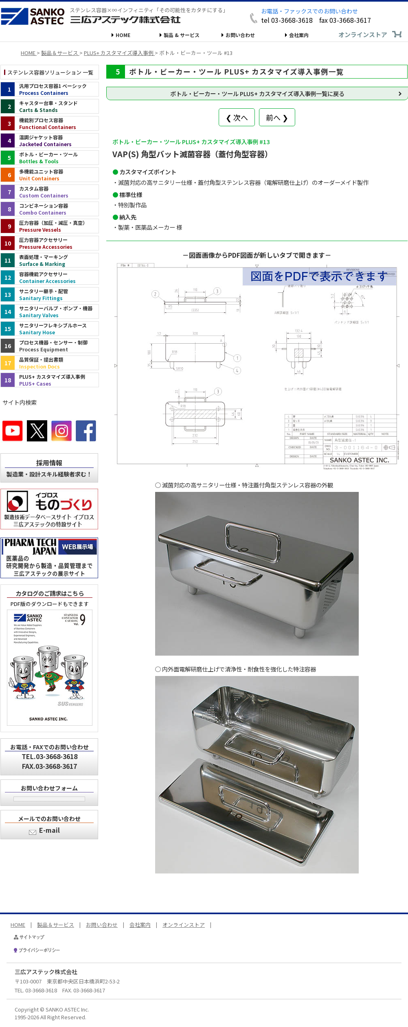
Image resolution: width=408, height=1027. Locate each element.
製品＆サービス (55, 924)
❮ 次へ (237, 117)
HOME (123, 34)
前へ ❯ (277, 117)
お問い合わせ (240, 34)
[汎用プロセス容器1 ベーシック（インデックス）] (50, 89)
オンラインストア (362, 34)
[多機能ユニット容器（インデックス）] (50, 175)
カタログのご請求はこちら (49, 593)
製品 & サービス (182, 34)
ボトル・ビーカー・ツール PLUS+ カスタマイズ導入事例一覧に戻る (257, 93)
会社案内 (299, 34)
